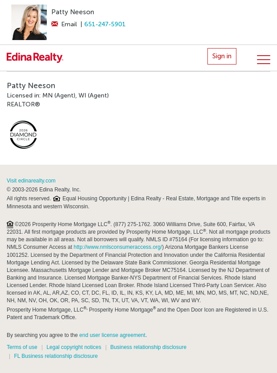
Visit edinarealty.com (31, 181)
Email (64, 24)
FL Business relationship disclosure (56, 356)
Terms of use (22, 347)
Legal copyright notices (73, 347)
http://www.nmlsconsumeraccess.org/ (118, 247)
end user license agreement (112, 335)
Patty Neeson (72, 12)
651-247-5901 (105, 24)
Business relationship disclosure (148, 347)
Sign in (222, 56)
